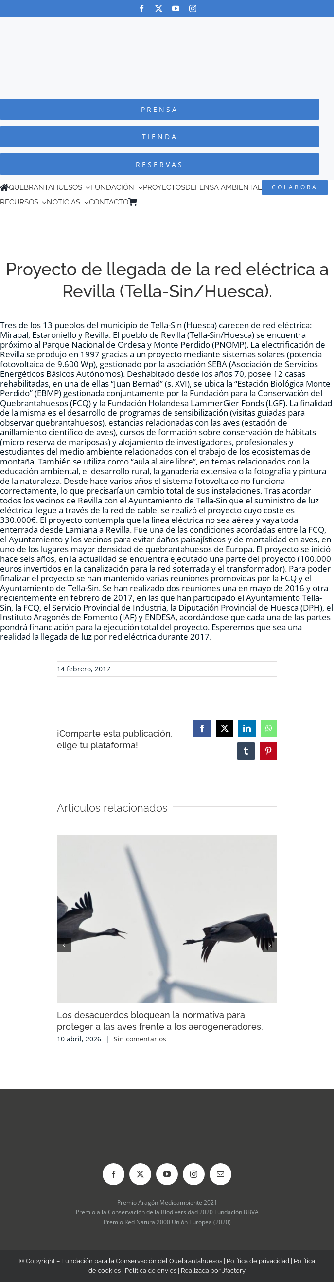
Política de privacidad (258, 1260)
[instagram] (192, 8)
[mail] (220, 1174)
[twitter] (158, 8)
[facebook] (141, 8)
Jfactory (234, 1270)
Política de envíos (150, 1270)
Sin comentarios (140, 1038)
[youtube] (175, 8)
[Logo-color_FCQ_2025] (167, 26)
